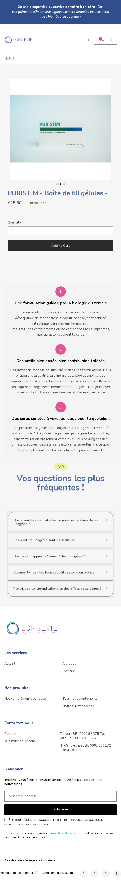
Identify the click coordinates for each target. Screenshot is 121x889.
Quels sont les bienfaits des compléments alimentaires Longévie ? (55, 529)
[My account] (89, 40)
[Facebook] (84, 874)
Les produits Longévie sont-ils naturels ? (44, 547)
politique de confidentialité (69, 833)
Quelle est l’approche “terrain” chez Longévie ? (49, 563)
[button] (105, 40)
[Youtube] (117, 874)
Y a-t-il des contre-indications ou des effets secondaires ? (57, 595)
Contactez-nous (18, 723)
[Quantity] (60, 237)
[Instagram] (95, 874)
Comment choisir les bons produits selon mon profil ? (54, 579)
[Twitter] (106, 874)
